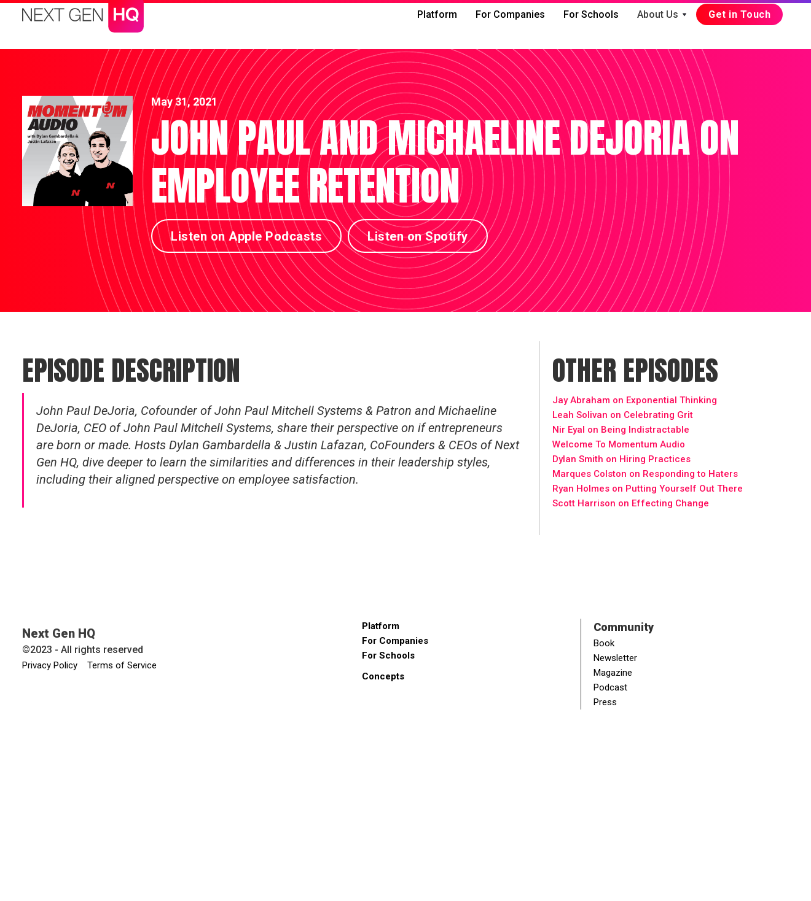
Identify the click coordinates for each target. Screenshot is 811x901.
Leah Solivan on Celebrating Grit (622, 414)
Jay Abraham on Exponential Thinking (634, 400)
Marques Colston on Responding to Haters (645, 473)
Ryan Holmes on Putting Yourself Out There (647, 488)
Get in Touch (739, 14)
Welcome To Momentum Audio (618, 444)
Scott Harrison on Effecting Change (630, 503)
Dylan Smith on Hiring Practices (621, 459)
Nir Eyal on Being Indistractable (620, 429)
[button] (662, 15)
